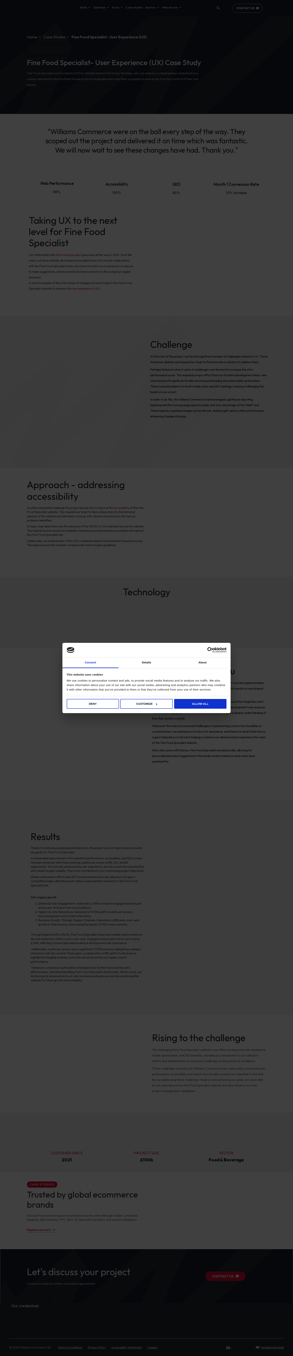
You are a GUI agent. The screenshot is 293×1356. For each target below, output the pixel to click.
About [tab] (202, 662)
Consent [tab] (90, 662)
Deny (93, 703)
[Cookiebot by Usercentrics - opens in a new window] (210, 650)
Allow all (200, 703)
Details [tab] (146, 662)
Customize (146, 703)
